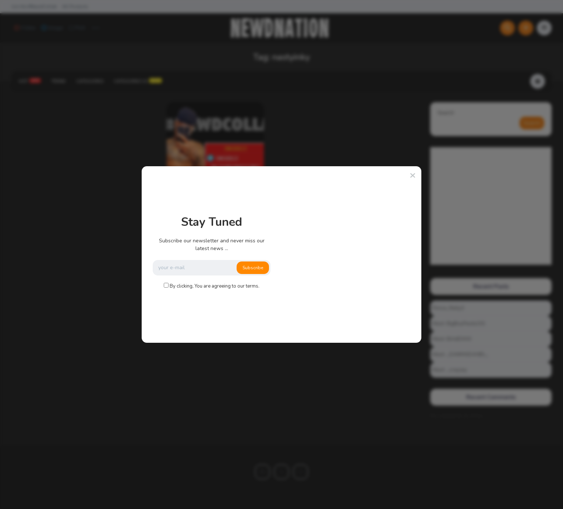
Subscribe (252, 268)
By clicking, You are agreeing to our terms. (214, 286)
